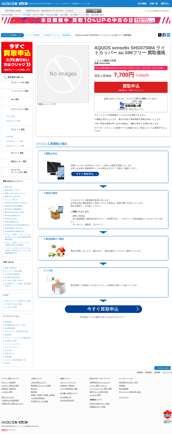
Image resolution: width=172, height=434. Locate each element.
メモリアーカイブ (11, 347)
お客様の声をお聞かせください (12, 403)
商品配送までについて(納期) (41, 385)
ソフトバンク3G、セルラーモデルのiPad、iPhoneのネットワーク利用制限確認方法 (18, 250)
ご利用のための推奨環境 (10, 400)
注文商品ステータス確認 (39, 401)
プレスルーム (123, 397)
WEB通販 (142, 3)
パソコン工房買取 (32, 35)
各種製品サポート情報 (97, 407)
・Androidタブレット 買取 (14, 141)
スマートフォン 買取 (19, 109)
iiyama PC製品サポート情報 (99, 403)
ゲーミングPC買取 (23, 15)
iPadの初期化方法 (11, 222)
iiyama (7, 363)
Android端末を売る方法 (14, 228)
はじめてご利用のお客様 (10, 385)
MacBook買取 (7, 15)
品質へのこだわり (7, 397)
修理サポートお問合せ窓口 (99, 392)
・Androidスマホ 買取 (12, 121)
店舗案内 (140, 372)
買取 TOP (8, 187)
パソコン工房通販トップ (11, 35)
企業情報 (8, 357)
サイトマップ (167, 372)
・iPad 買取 (9, 137)
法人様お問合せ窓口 (12, 277)
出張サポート (10, 354)
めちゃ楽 (8, 350)
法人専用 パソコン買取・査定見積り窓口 (87, 15)
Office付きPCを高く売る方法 (16, 203)
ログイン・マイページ (68, 382)
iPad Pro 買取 (38, 15)
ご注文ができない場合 (13, 304)
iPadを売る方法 (11, 219)
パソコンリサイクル (12, 344)
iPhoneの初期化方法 (12, 216)
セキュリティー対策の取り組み (17, 331)
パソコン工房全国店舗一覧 (15, 360)
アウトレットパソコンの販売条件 (18, 338)
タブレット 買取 (18, 130)
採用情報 (148, 372)
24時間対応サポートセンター (100, 382)
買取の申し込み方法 (12, 197)
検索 (93, 11)
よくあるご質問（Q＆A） (14, 280)
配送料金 (34, 392)
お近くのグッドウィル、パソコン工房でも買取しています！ (131, 104)
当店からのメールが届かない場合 (18, 301)
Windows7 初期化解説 (13, 209)
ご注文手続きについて (39, 382)
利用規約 (8, 322)
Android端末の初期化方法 (14, 231)
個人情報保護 (10, 328)
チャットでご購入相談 (13, 271)
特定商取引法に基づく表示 (15, 325)
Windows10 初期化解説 (14, 206)
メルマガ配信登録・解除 (69, 389)
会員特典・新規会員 (8, 389)
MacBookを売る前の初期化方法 (17, 225)
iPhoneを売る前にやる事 (14, 212)
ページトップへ (163, 368)
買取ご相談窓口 (11, 268)
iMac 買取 (64, 15)
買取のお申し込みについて (15, 193)
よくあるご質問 (11, 307)
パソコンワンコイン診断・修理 (101, 389)
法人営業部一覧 (65, 397)
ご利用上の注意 (11, 341)
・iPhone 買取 (10, 116)
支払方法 (34, 389)
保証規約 (8, 335)
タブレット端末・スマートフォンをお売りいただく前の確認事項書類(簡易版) (18, 236)
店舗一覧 (154, 3)
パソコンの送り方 (11, 200)
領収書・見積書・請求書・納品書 (42, 395)
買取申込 (165, 3)
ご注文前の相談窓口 (12, 274)
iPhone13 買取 (52, 15)
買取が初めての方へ (12, 190)
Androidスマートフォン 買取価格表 (57, 35)
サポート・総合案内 (8, 382)
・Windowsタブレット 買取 (14, 146)
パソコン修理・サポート (98, 385)
